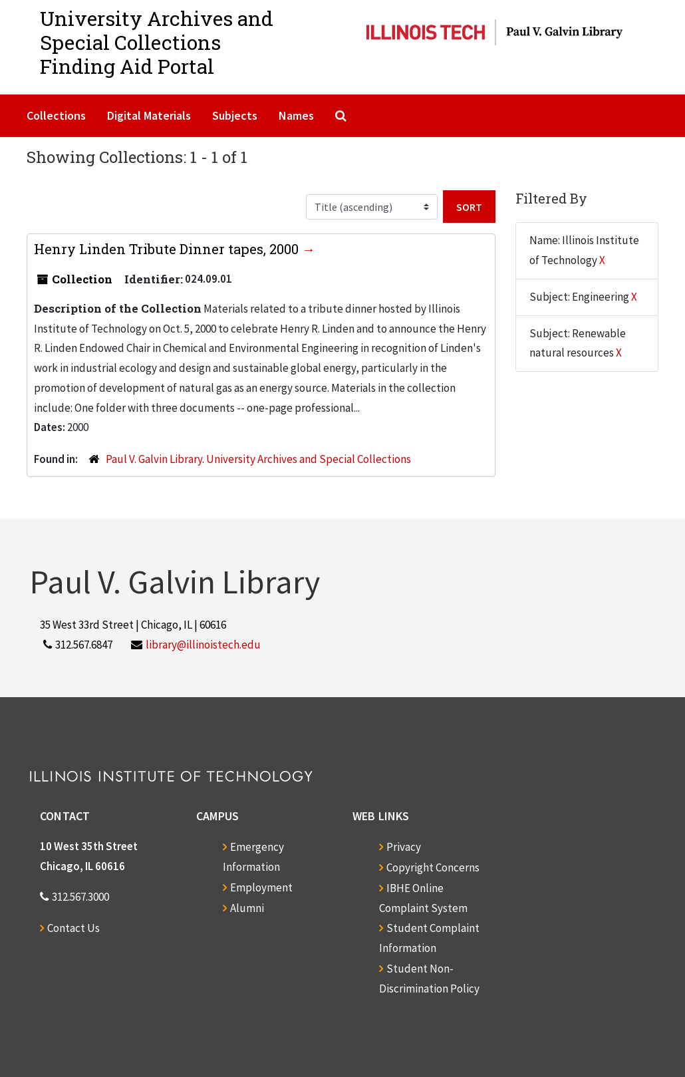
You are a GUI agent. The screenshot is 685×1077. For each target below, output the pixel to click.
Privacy (403, 847)
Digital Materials (149, 115)
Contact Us (73, 928)
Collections (56, 115)
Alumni (247, 908)
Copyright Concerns (433, 867)
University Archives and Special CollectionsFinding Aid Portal (156, 42)
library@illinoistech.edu (203, 644)
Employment (261, 887)
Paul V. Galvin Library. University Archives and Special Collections (258, 459)
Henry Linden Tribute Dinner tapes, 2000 (168, 248)
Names (296, 115)
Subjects (234, 115)
